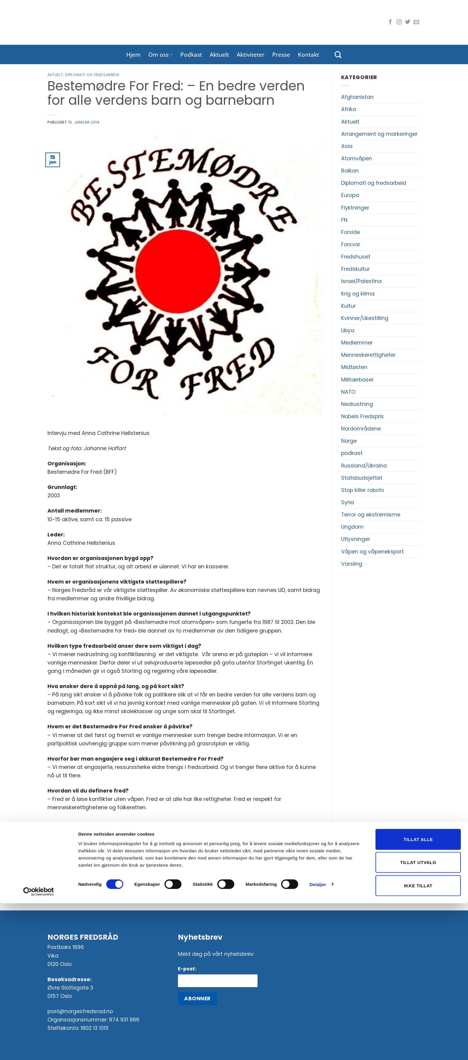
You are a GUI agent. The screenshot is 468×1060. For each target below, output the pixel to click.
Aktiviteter (250, 54)
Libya (347, 330)
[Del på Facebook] (155, 845)
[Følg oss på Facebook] (390, 22)
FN (344, 220)
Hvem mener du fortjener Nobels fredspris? (109, 872)
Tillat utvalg (418, 1019)
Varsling (351, 563)
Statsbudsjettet (361, 477)
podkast (352, 453)
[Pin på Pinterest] (191, 845)
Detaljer (318, 1041)
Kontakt (308, 54)
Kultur (348, 306)
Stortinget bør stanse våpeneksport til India (260, 872)
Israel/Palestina (361, 281)
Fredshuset (355, 256)
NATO (348, 392)
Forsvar (350, 244)
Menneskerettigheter (368, 355)
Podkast (191, 54)
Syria (347, 502)
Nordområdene (361, 428)
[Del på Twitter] (167, 845)
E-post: (187, 968)
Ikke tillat (418, 1042)
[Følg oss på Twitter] (407, 22)
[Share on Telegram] (215, 845)
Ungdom (352, 526)
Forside (350, 232)
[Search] (338, 54)
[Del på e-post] (179, 845)
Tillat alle (418, 996)
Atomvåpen (356, 158)
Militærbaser (357, 379)
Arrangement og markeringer (379, 134)
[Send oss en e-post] (416, 22)
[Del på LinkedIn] (203, 845)
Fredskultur (355, 269)
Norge (349, 440)
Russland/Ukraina (364, 465)
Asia (346, 146)
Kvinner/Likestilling (364, 318)
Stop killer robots (362, 490)
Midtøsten (354, 367)
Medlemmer (357, 342)
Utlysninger (355, 539)
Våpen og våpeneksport (372, 551)
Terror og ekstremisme (370, 514)
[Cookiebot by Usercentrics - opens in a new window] (39, 1048)
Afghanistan (357, 97)
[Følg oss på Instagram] (399, 22)
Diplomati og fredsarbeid (92, 74)
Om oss (160, 54)
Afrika (348, 109)
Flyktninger (355, 207)
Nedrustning (357, 404)
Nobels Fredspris (362, 416)
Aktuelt (219, 54)
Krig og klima (358, 293)
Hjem (133, 54)
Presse (281, 54)
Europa (350, 195)
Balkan (350, 170)
